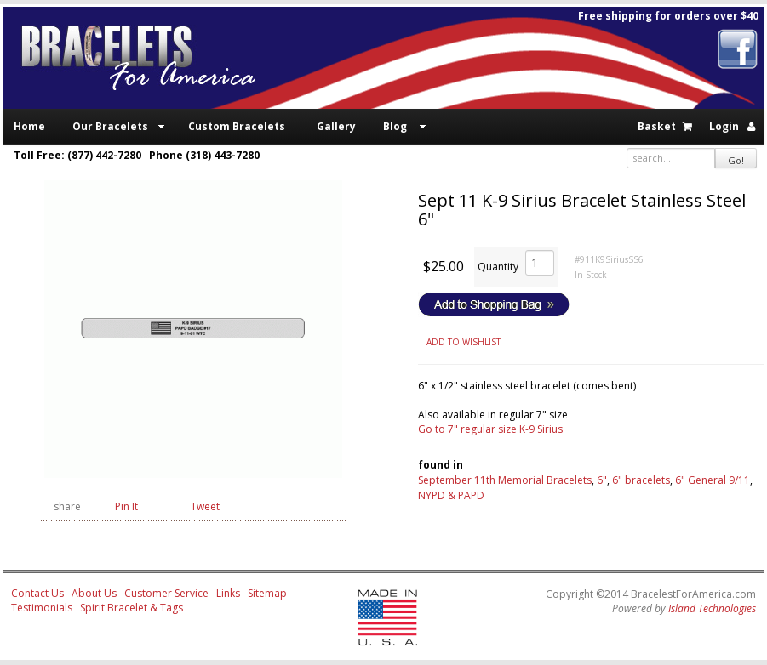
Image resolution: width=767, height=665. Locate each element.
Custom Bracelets (236, 126)
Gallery (336, 126)
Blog (395, 126)
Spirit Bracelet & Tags (131, 607)
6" (602, 480)
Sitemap (267, 593)
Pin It (126, 506)
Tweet (205, 506)
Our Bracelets (110, 126)
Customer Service (166, 593)
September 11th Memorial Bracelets (505, 480)
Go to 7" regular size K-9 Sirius (490, 429)
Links (228, 593)
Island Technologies (712, 608)
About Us (94, 593)
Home (29, 126)
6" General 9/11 (712, 480)
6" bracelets (641, 480)
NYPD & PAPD (451, 495)
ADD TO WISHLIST (463, 342)
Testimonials (41, 607)
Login (724, 126)
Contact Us (37, 593)
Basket (657, 126)
